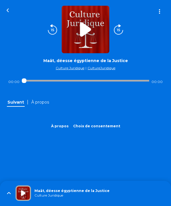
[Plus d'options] (159, 11)
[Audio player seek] (85, 80)
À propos (60, 126)
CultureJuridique (101, 68)
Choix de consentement (96, 126)
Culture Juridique (70, 68)
